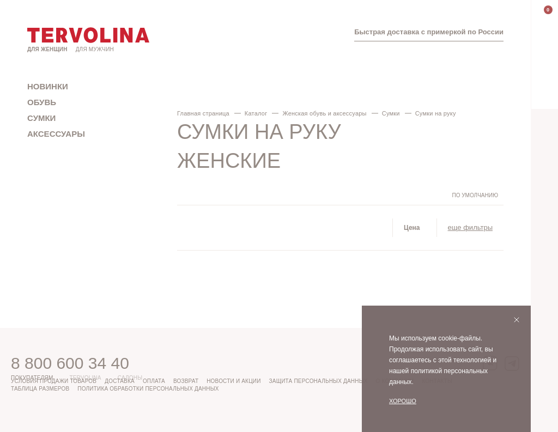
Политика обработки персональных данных (148, 389)
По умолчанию (475, 196)
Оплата (154, 381)
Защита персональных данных (318, 381)
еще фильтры (470, 227)
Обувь (41, 102)
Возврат (185, 381)
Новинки (47, 86)
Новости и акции (233, 381)
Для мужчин (95, 49)
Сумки (41, 118)
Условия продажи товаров (53, 381)
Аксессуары (56, 133)
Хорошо (402, 401)
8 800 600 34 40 (70, 363)
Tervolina (85, 378)
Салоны (130, 378)
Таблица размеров (40, 389)
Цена (412, 228)
